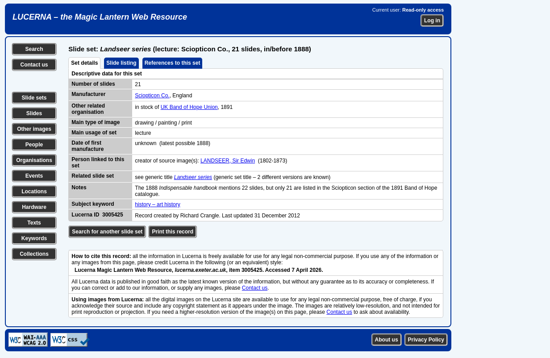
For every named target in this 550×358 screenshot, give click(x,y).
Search (34, 49)
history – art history (157, 204)
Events (34, 176)
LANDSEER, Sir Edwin (227, 161)
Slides (34, 113)
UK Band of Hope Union (189, 107)
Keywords (34, 238)
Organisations (34, 160)
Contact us (34, 65)
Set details (84, 63)
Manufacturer (88, 94)
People (34, 145)
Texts (34, 223)
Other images (34, 129)
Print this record (172, 232)
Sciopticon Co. (152, 95)
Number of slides (93, 84)
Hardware (34, 207)
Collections (34, 254)
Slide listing (121, 63)
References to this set (172, 63)
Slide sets (33, 98)
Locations (34, 191)
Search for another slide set (107, 232)
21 (138, 84)
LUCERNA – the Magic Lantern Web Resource (99, 16)
